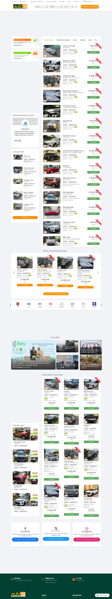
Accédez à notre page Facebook (25, 539)
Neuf (90, 40)
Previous (14, 272)
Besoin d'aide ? (102, 595)
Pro (96, 40)
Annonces (23, 1)
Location (82, 40)
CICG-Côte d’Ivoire (17, 367)
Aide (69, 1)
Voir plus (25, 217)
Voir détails (93, 52)
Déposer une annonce (36, 1)
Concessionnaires (51, 1)
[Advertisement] (56, 23)
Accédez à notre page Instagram (86, 539)
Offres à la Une (49, 40)
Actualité (62, 1)
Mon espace (88, 1)
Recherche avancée (63, 40)
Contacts (76, 1)
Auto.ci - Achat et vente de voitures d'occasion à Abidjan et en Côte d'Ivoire (20, 6)
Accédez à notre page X (56, 539)
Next (97, 272)
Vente (75, 40)
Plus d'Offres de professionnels (56, 294)
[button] (13, 355)
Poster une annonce (90, 7)
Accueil (15, 1)
